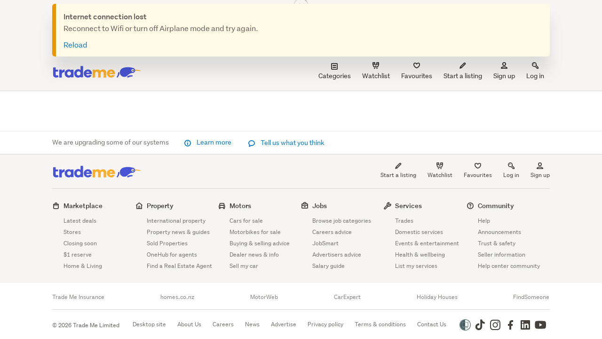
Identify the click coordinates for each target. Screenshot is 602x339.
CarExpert (347, 297)
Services (408, 205)
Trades (404, 221)
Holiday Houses (437, 297)
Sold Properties (167, 243)
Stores (72, 232)
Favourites (478, 175)
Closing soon (80, 243)
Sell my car (244, 266)
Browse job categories (341, 221)
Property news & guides (178, 232)
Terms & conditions (380, 324)
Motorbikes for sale (255, 232)
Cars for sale (246, 221)
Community (496, 205)
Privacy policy (325, 324)
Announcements (499, 232)
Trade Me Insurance (78, 297)
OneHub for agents (172, 254)
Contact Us (431, 324)
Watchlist (440, 175)
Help (484, 221)
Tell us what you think (286, 142)
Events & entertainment (427, 243)
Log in (535, 71)
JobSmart (325, 243)
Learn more (208, 142)
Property (160, 205)
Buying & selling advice (260, 243)
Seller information (501, 254)
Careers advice (332, 232)
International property (176, 221)
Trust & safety (496, 243)
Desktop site (149, 324)
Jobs (319, 205)
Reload (75, 44)
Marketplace (83, 205)
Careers (223, 324)
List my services (416, 266)
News (252, 324)
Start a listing (398, 175)
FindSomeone (531, 297)
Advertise (283, 324)
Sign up (504, 71)
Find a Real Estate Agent (179, 266)
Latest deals (79, 221)
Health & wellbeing (420, 254)
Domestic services (419, 232)
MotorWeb (264, 297)
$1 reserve (77, 254)
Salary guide (328, 266)
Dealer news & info (254, 254)
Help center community (509, 266)
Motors (240, 205)
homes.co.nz (177, 297)
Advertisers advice (336, 254)
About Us (189, 324)
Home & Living (82, 266)
